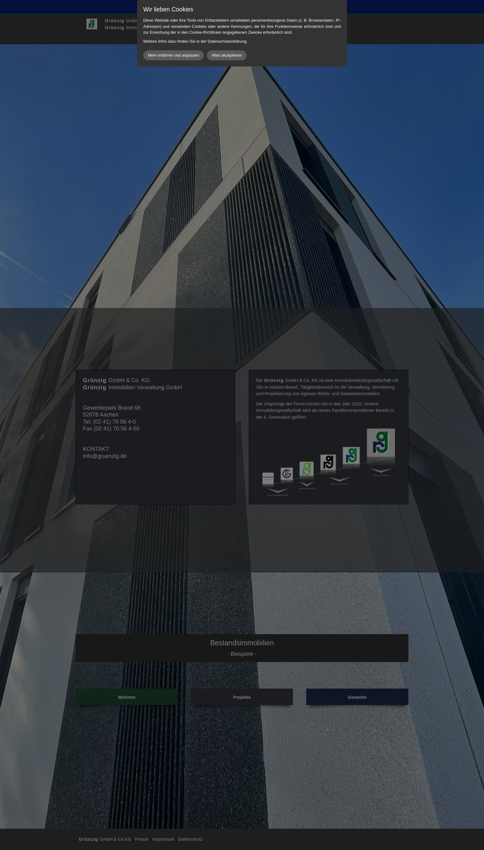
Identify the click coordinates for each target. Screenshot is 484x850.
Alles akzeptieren (226, 55)
